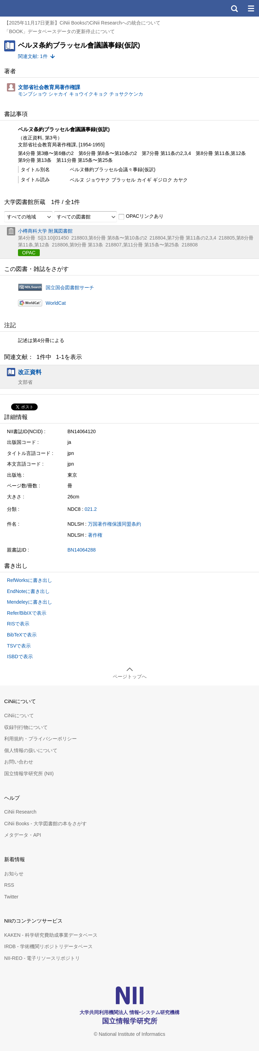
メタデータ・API (22, 835)
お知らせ (14, 873)
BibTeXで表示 (22, 635)
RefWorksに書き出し (29, 580)
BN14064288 (81, 550)
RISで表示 (18, 623)
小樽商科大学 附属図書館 (45, 231)
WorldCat (56, 303)
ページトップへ (130, 676)
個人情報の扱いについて (30, 750)
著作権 (95, 535)
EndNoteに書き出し (28, 591)
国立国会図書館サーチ (70, 287)
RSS (9, 885)
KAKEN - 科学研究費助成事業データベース (51, 935)
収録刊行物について (26, 727)
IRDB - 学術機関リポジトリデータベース (48, 946)
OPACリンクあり (141, 216)
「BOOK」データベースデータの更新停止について (59, 31)
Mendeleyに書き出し (29, 602)
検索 (234, 8)
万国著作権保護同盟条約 (114, 524)
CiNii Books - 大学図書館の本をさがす (45, 823)
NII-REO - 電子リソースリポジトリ (42, 958)
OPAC (29, 252)
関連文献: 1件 (33, 56)
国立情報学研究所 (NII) (29, 773)
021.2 (91, 509)
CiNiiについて (19, 715)
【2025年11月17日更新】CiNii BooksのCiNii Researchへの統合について (82, 23)
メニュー (251, 8)
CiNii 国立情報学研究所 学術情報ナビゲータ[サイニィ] (30, 8)
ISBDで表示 (20, 656)
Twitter (11, 896)
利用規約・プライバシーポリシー (40, 738)
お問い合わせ (18, 762)
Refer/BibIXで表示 (26, 613)
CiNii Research (20, 812)
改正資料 (29, 372)
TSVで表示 (19, 646)
